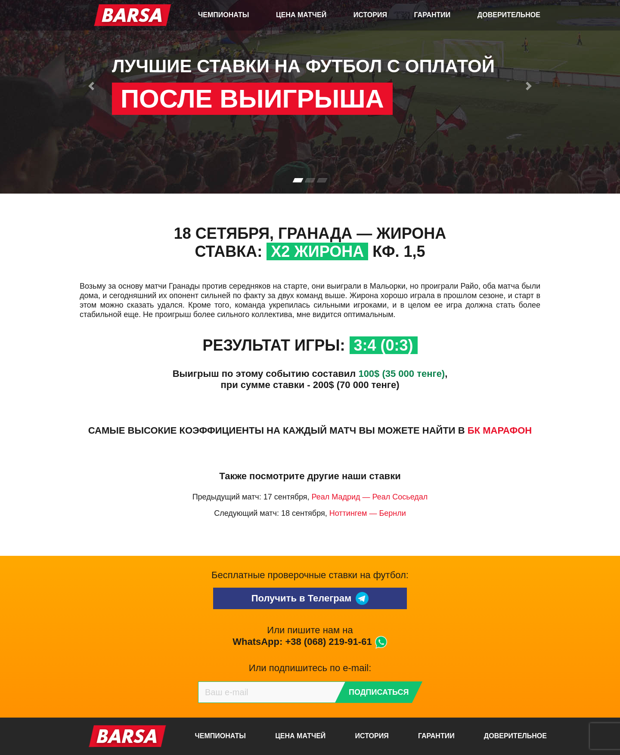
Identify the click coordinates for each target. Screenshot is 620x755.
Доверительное (508, 14)
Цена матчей (301, 14)
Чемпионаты (223, 14)
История (370, 14)
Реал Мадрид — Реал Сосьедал (370, 497)
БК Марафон (500, 430)
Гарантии (432, 14)
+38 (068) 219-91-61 (328, 641)
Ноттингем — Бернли (367, 513)
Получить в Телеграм (310, 598)
